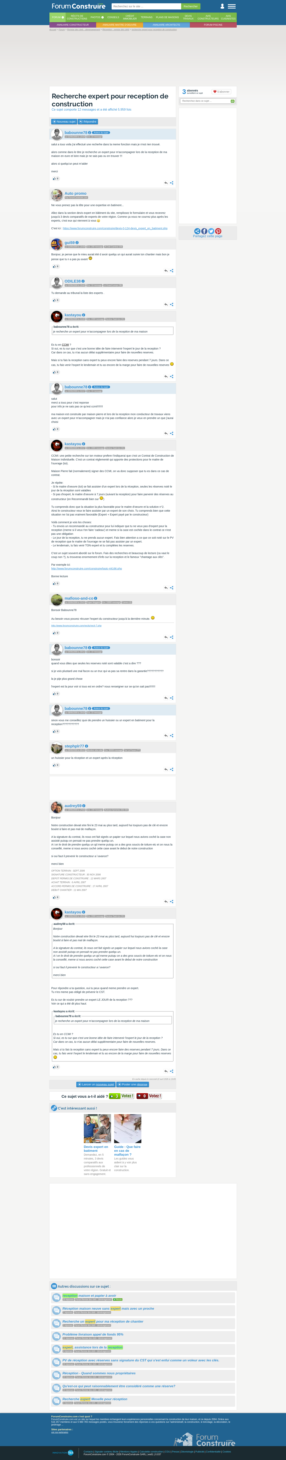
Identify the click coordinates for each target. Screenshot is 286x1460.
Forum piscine (213, 25)
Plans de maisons (167, 17)
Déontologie (187, 1451)
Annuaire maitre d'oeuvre (120, 25)
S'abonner (221, 91)
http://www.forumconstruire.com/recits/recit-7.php (76, 625)
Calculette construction (151, 1451)
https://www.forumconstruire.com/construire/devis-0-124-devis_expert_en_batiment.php (115, 228)
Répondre (87, 121)
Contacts (88, 1451)
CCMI (65, 344)
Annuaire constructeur (73, 25)
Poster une (132, 1084)
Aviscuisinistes (228, 17)
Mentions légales (129, 1451)
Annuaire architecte (166, 25)
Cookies (227, 1451)
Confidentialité (213, 1451)
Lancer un (96, 1084)
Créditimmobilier (130, 17)
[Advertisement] (143, 58)
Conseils (113, 17)
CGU (167, 1451)
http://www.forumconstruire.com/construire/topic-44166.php (86, 568)
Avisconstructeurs (208, 17)
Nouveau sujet (64, 121)
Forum (56, 17)
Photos (95, 17)
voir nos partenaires (59, 1432)
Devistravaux (188, 17)
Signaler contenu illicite (106, 1451)
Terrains (147, 17)
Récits (77, 17)
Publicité (199, 1451)
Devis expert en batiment (96, 1149)
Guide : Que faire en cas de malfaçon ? (127, 1150)
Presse (175, 1451)
